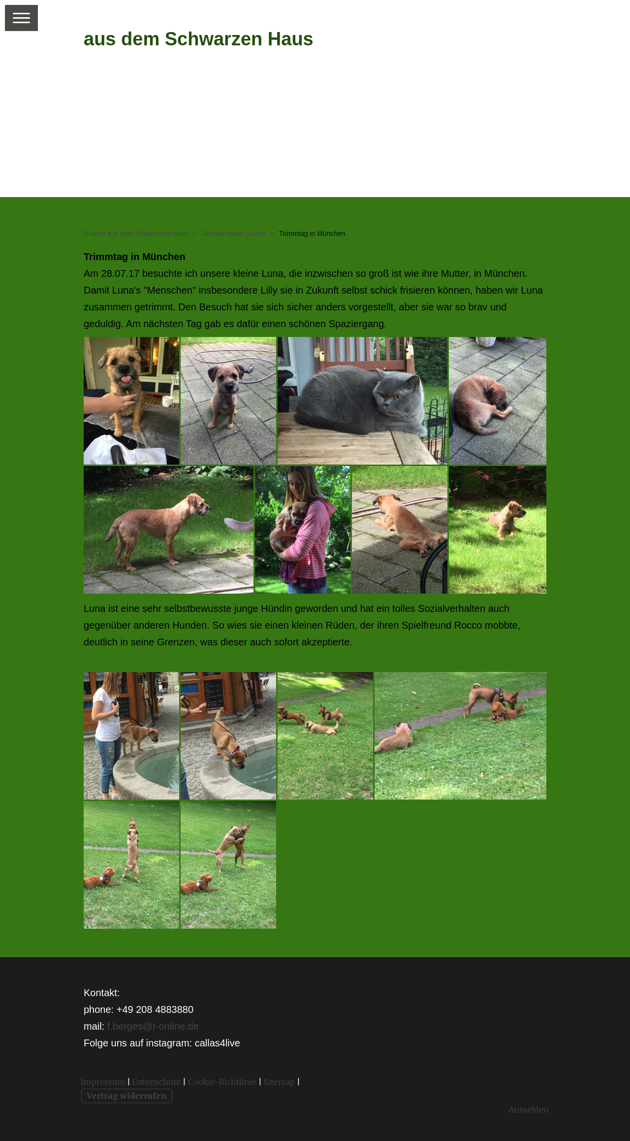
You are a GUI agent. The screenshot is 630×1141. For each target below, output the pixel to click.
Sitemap (279, 1082)
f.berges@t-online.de (153, 1026)
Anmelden (528, 1109)
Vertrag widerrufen (127, 1096)
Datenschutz (156, 1082)
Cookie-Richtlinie (222, 1082)
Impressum (103, 1082)
